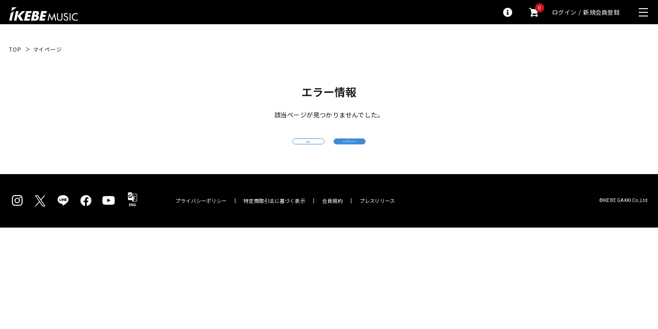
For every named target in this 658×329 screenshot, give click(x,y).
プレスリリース (377, 217)
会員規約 (332, 217)
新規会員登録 (601, 12)
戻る (263, 150)
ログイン (564, 12)
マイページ (47, 49)
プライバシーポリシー (201, 217)
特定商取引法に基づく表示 (274, 217)
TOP (15, 49)
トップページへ (395, 149)
